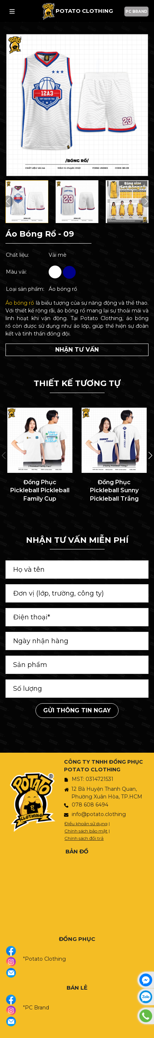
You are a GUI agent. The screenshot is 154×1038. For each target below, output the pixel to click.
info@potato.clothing (99, 814)
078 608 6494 (90, 804)
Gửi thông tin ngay (77, 710)
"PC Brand (36, 1007)
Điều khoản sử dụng (86, 823)
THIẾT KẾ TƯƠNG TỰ (77, 383)
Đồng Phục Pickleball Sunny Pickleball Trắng (114, 490)
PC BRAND (136, 11)
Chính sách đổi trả (84, 838)
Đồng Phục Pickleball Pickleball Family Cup (40, 490)
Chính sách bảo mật (86, 831)
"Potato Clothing (44, 959)
